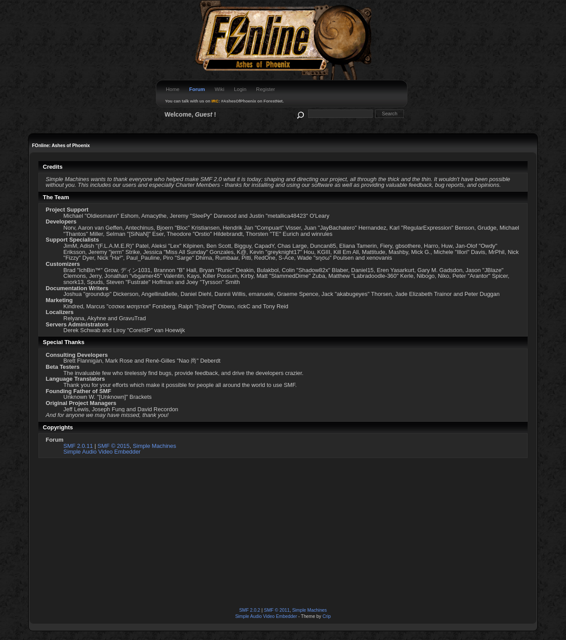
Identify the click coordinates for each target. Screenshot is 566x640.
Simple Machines (154, 446)
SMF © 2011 (277, 610)
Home (173, 89)
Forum (197, 89)
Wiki (219, 89)
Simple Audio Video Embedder (102, 451)
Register (265, 89)
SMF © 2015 (114, 446)
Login (240, 89)
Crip (326, 616)
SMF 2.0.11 (78, 446)
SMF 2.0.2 (249, 610)
